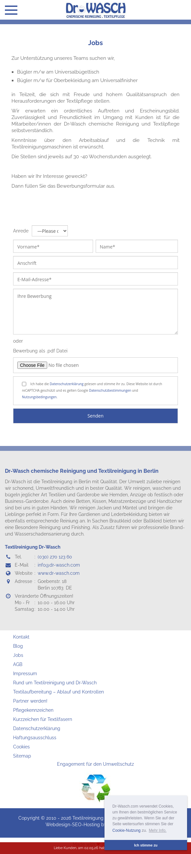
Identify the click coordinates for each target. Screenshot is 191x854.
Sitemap (22, 756)
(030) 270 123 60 (55, 556)
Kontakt (21, 637)
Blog (18, 646)
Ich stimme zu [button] (145, 845)
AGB (17, 664)
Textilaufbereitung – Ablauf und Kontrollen (58, 691)
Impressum (25, 673)
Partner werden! (30, 701)
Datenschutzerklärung (67, 384)
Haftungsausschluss (34, 737)
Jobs (95, 43)
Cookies (21, 746)
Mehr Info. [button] (157, 830)
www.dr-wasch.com (59, 573)
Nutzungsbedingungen (39, 397)
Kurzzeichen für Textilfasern (42, 719)
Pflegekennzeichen (33, 710)
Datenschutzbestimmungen (110, 390)
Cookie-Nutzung (126, 830)
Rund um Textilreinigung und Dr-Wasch (55, 682)
